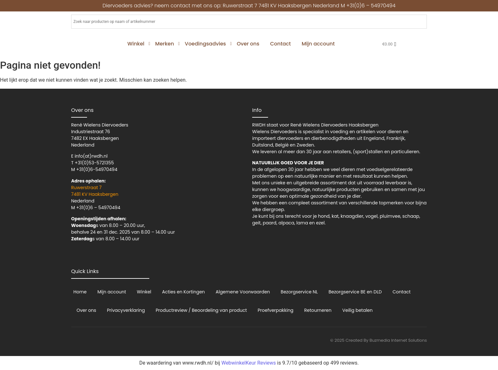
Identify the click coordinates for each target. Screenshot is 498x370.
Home (80, 292)
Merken (165, 43)
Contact (280, 43)
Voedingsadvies (206, 43)
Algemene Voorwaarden (243, 292)
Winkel (137, 43)
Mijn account (318, 43)
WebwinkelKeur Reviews (248, 363)
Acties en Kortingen (183, 292)
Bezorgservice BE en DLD (354, 292)
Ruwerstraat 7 (86, 187)
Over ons (248, 43)
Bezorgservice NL (299, 292)
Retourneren (318, 310)
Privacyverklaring (126, 310)
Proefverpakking (275, 310)
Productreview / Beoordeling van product (201, 310)
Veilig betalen (357, 310)
